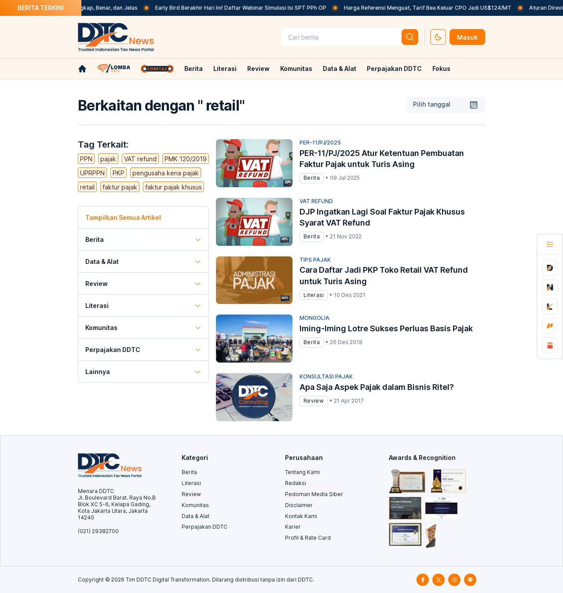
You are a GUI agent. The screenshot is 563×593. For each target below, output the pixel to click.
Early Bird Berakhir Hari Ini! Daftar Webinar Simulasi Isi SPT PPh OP (250, 7)
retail (87, 187)
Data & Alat (339, 68)
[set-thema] (438, 37)
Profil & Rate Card (308, 537)
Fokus (441, 68)
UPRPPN (92, 173)
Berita (193, 68)
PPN (86, 159)
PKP (118, 173)
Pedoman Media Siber (314, 494)
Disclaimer (299, 505)
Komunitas (296, 68)
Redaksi (295, 483)
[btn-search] (410, 37)
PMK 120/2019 (186, 159)
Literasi (225, 68)
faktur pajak (119, 187)
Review (258, 68)
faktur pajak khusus (173, 187)
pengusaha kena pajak (165, 173)
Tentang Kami (302, 472)
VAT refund (140, 159)
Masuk (467, 37)
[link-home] (82, 68)
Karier (293, 526)
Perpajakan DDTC (394, 68)
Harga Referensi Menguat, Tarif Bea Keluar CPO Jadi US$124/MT (437, 7)
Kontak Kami (301, 516)
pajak (108, 159)
